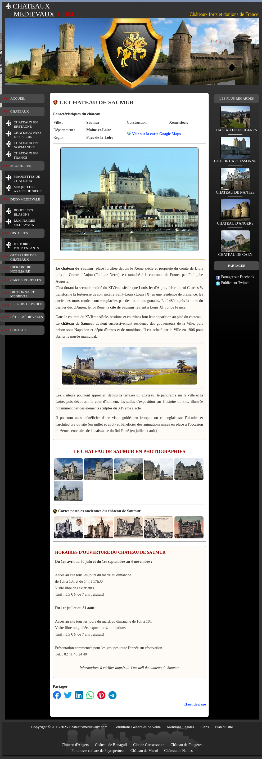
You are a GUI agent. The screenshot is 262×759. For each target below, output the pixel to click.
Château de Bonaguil (111, 745)
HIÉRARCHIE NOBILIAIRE (20, 269)
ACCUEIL (17, 98)
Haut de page (195, 704)
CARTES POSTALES (25, 280)
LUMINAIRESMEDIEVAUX (24, 222)
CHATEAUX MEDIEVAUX (39, 10)
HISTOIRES (19, 233)
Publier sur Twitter (232, 283)
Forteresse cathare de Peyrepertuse (97, 750)
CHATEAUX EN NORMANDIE (26, 145)
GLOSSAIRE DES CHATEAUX (23, 257)
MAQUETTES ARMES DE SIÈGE (28, 189)
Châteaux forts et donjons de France (224, 14)
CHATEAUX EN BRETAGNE (26, 124)
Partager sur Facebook (235, 277)
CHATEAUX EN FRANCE (26, 155)
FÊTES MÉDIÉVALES (26, 317)
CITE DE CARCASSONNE (235, 159)
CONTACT (18, 330)
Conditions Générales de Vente (137, 727)
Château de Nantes (178, 750)
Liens (204, 727)
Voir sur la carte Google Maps (156, 134)
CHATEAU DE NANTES (235, 190)
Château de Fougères (186, 745)
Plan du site (224, 727)
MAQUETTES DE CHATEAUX (27, 179)
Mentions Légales (180, 727)
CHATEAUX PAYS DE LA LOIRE (27, 135)
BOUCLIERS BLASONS (23, 212)
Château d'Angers (75, 745)
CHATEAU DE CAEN (235, 253)
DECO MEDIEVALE (25, 199)
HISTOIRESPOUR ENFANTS (26, 246)
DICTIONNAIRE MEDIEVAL (22, 294)
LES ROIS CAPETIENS (27, 304)
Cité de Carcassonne (148, 745)
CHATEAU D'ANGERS (235, 221)
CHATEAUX (19, 111)
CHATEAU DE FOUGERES (235, 128)
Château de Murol (144, 750)
